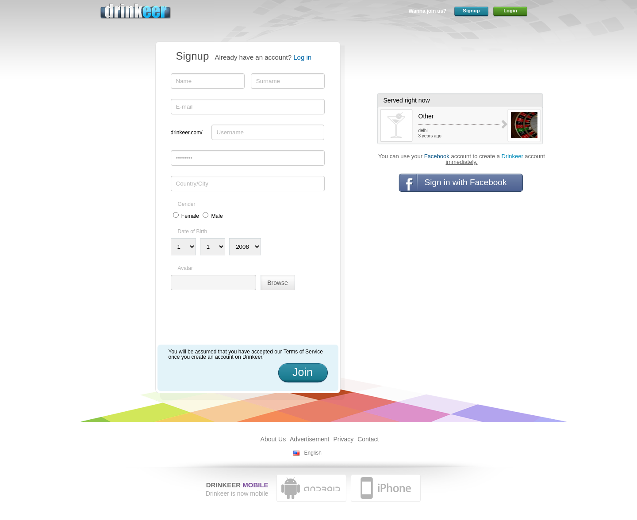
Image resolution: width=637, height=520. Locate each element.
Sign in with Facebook (466, 182)
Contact (368, 439)
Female (190, 216)
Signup (471, 10)
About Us (273, 439)
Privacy (343, 439)
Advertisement (309, 439)
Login (510, 10)
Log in (302, 57)
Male (217, 216)
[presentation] (238, 321)
